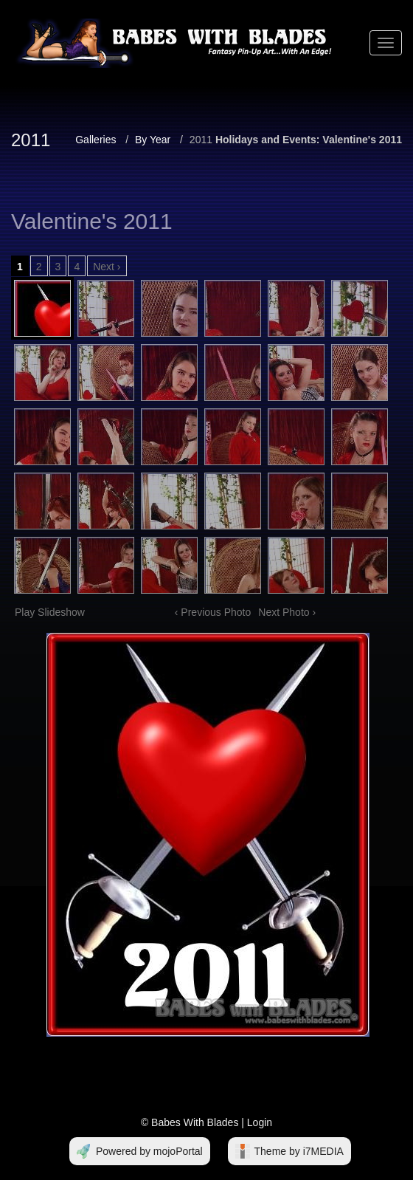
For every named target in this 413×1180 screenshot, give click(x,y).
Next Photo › (287, 612)
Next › (106, 266)
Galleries (95, 139)
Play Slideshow (50, 612)
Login (259, 1122)
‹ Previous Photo (213, 612)
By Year (152, 139)
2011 (201, 139)
